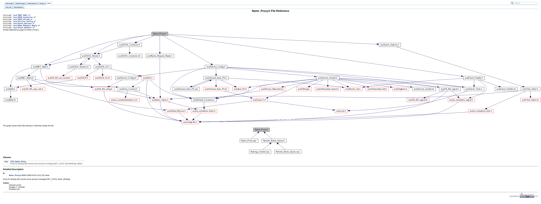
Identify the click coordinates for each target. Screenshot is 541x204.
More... (80, 167)
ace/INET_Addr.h (22, 15)
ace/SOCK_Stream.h (23, 20)
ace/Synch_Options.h (24, 25)
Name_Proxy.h (15, 178)
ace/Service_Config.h (24, 23)
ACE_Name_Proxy (18, 165)
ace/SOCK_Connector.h (24, 18)
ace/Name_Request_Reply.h (26, 28)
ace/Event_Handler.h (24, 30)
